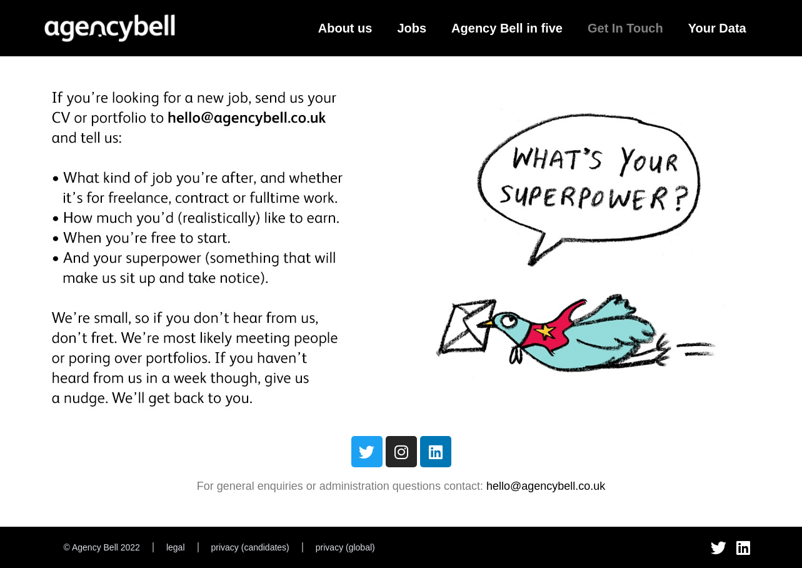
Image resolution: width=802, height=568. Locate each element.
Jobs (411, 28)
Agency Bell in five (507, 28)
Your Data (717, 28)
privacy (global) (345, 547)
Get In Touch (625, 28)
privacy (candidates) (250, 547)
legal (175, 547)
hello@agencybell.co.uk (545, 486)
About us (345, 28)
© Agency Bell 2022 (102, 547)
